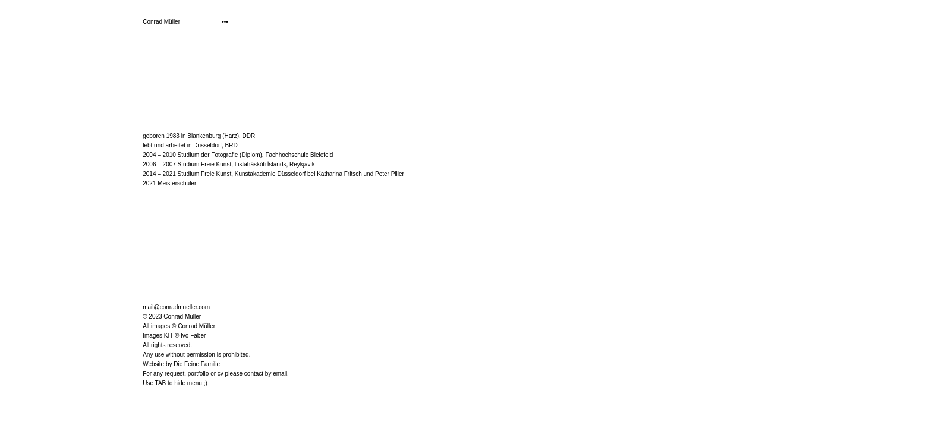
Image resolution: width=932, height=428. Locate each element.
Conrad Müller (161, 21)
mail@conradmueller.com (176, 307)
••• (225, 21)
